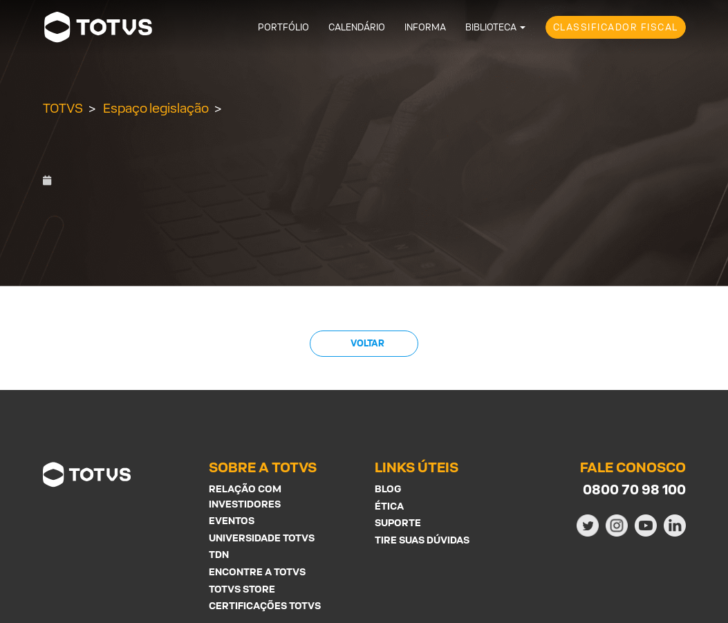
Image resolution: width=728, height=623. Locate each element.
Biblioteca (490, 27)
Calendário (356, 27)
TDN (219, 554)
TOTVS (63, 108)
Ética (389, 506)
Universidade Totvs (262, 537)
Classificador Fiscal (615, 27)
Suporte (398, 522)
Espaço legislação (156, 108)
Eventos (231, 520)
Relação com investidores (245, 496)
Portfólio (283, 27)
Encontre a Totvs (257, 571)
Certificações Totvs (265, 605)
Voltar (366, 343)
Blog (388, 488)
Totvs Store (242, 589)
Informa (425, 27)
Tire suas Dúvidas (422, 540)
